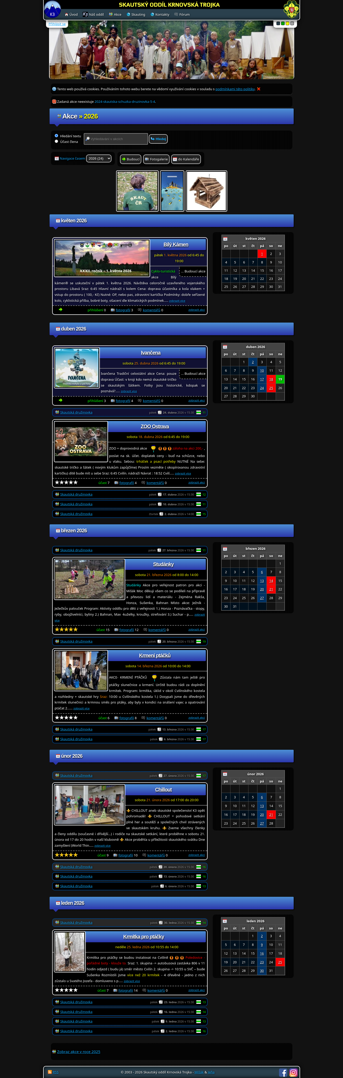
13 (262, 580)
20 (262, 589)
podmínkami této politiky (235, 89)
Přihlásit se (57, 24)
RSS (56, 1072)
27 (262, 598)
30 (262, 970)
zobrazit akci (196, 310)
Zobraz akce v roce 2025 (78, 1051)
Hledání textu (68, 136)
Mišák (199, 1072)
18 (271, 379)
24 (262, 388)
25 (271, 388)
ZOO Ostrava (155, 426)
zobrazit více (177, 301)
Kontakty (162, 14)
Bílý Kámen (175, 244)
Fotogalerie (159, 159)
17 (262, 379)
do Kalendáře (188, 159)
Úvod (74, 14)
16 (262, 953)
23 (262, 962)
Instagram (293, 1072)
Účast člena (66, 141)
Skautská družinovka (76, 412)
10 (262, 370)
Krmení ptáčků (154, 655)
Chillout (163, 789)
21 (271, 589)
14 (271, 580)
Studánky (163, 564)
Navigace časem (86, 158)
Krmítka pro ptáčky (143, 936)
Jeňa (211, 1072)
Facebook (283, 1072)
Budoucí (133, 159)
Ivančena (150, 352)
